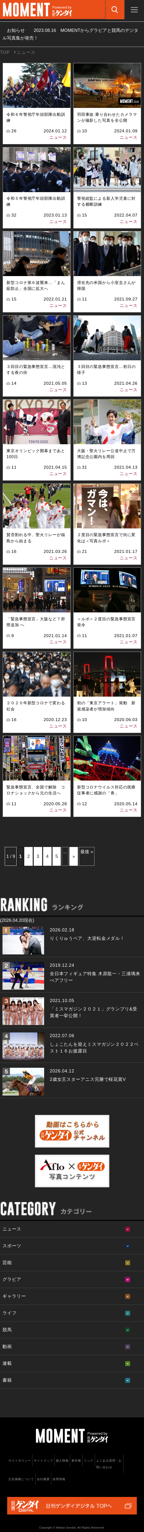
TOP (5, 52)
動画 (7, 1346)
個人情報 (62, 1460)
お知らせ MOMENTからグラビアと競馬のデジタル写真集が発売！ (70, 34)
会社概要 (43, 1479)
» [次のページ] (73, 856)
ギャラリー (14, 1296)
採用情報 (59, 1479)
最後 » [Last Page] (86, 851)
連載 (7, 1363)
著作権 (76, 1460)
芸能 (7, 1262)
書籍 (7, 1380)
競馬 (7, 1329)
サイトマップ (43, 1460)
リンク (88, 1460)
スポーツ (11, 1245)
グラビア (11, 1279)
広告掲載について (21, 1479)
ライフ (9, 1312)
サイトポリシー (19, 1460)
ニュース (58, 137)
